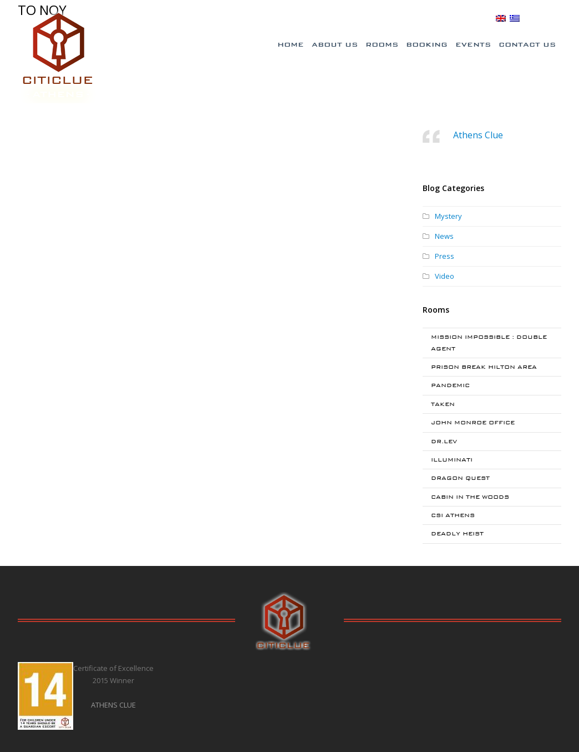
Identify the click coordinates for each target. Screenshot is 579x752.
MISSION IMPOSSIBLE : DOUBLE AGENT (489, 342)
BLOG (479, 18)
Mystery (448, 216)
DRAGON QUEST (460, 478)
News (444, 236)
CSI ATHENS (453, 515)
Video (444, 276)
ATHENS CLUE (113, 705)
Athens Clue (478, 135)
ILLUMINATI (452, 459)
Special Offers (337, 18)
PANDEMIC (450, 385)
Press (444, 256)
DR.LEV (444, 441)
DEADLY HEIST (457, 533)
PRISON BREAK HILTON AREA (484, 366)
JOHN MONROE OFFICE (473, 422)
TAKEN (443, 404)
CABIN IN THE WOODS (470, 496)
